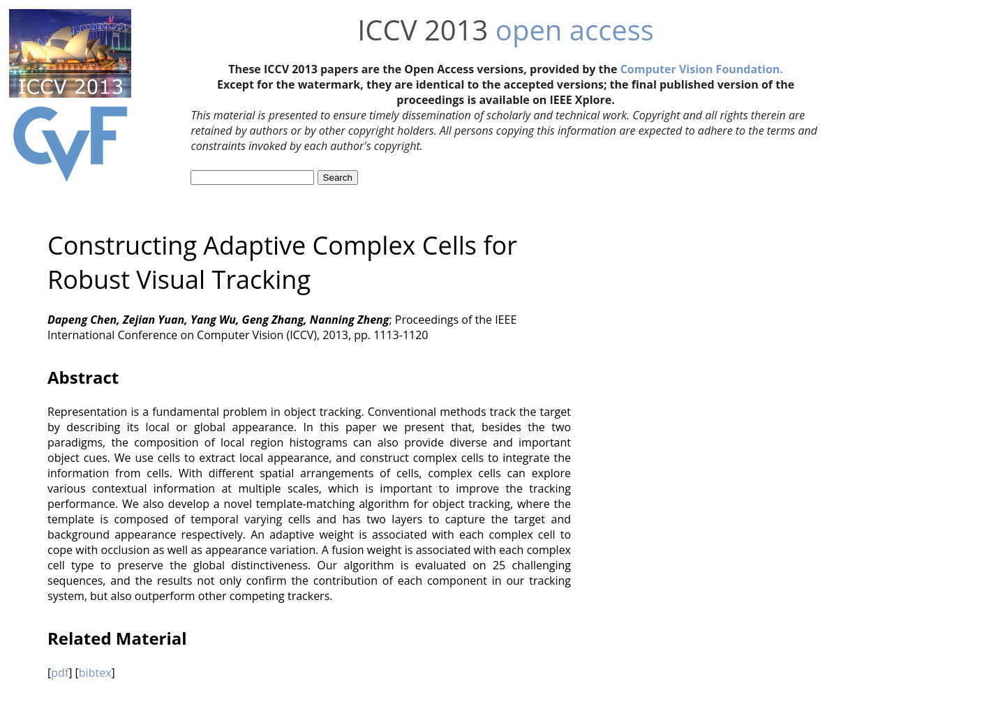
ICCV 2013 (422, 29)
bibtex (95, 672)
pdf (59, 672)
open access (575, 29)
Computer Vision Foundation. (701, 69)
